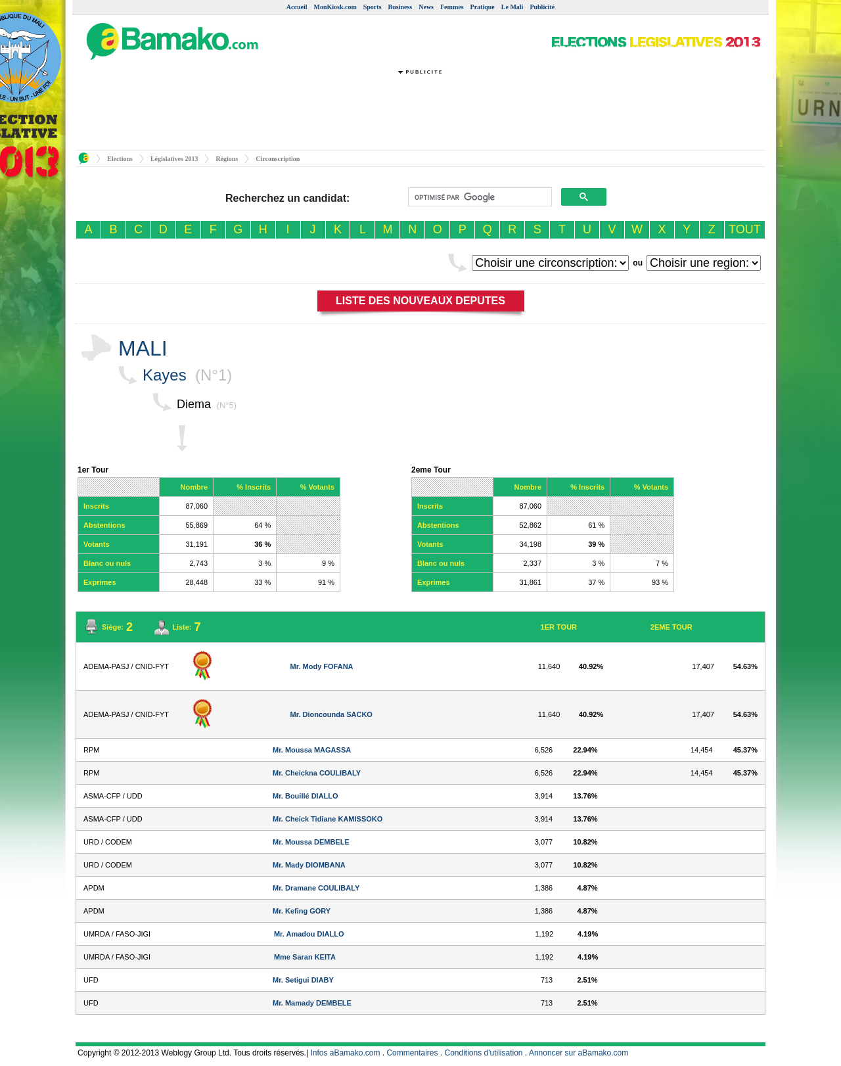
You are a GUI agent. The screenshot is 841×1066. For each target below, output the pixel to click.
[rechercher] (479, 197)
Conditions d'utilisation (484, 1052)
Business (400, 7)
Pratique (482, 7)
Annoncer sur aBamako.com (578, 1052)
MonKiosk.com (334, 7)
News (426, 7)
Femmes (452, 7)
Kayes (165, 375)
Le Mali (512, 7)
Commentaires (412, 1052)
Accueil (296, 7)
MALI (143, 348)
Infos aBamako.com (345, 1052)
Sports (372, 7)
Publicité (542, 7)
